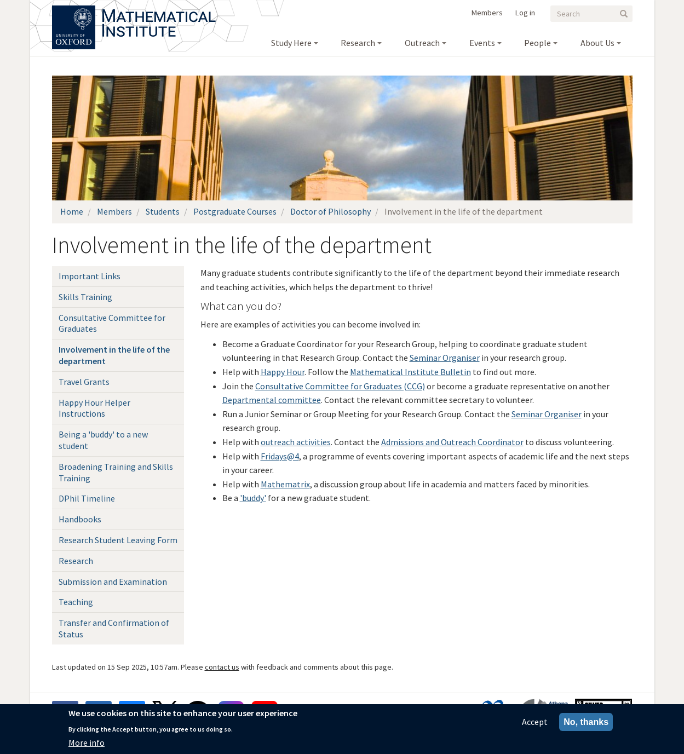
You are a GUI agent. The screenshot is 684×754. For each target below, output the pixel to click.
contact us (222, 667)
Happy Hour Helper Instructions (94, 408)
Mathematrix (285, 484)
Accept (535, 721)
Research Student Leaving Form (118, 539)
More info (86, 742)
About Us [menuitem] (597, 42)
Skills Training (85, 296)
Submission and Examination (113, 581)
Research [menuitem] (358, 42)
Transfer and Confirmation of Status (114, 628)
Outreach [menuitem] (422, 42)
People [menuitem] (537, 42)
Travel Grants (84, 381)
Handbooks (80, 519)
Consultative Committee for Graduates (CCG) (340, 386)
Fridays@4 (280, 456)
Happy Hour (282, 371)
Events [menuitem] (482, 42)
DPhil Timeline (87, 498)
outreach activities (296, 441)
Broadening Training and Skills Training (116, 472)
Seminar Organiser (445, 357)
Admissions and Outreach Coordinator (452, 441)
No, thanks (586, 722)
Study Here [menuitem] (291, 42)
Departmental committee (271, 399)
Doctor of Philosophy (330, 211)
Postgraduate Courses (235, 211)
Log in (525, 13)
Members (487, 13)
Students (163, 211)
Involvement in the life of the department (114, 355)
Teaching (76, 601)
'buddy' (253, 497)
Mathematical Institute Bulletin (410, 371)
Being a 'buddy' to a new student (103, 440)
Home (71, 211)
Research (76, 560)
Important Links (89, 275)
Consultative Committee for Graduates (112, 323)
